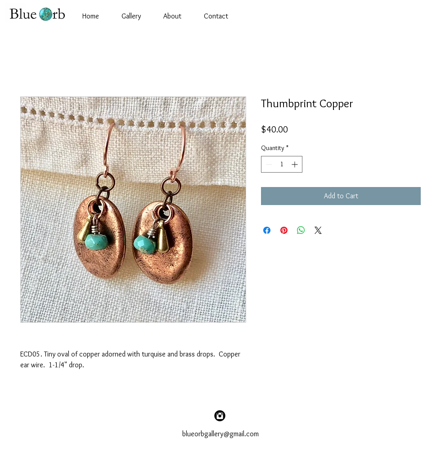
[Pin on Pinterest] (284, 230)
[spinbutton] (282, 164)
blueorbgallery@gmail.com (220, 433)
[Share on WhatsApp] (301, 230)
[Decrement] (268, 164)
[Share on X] (318, 230)
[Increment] (295, 164)
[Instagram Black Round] (219, 415)
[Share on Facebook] (266, 230)
